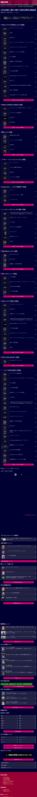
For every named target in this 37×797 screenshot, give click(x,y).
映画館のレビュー (7, 791)
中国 (2, 725)
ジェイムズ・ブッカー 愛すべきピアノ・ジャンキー (21, 107)
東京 (2, 716)
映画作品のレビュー (7, 782)
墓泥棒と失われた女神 (14, 135)
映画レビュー (18, 678)
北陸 (20, 723)
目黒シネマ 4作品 (6, 132)
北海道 (2, 720)
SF (1, 739)
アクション (3, 737)
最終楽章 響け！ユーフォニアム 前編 (18, 459)
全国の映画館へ (18, 731)
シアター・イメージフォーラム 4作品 (13, 159)
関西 (2, 718)
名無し (11, 32)
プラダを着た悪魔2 (14, 70)
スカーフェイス (13, 231)
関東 (20, 716)
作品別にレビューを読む (8, 783)
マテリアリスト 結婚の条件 (15, 112)
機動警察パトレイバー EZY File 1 (17, 445)
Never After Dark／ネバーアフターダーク (18, 75)
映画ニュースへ (18, 641)
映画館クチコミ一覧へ (18, 745)
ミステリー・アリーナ (14, 435)
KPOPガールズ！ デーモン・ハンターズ (18, 217)
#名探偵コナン (12, 684)
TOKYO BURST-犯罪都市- (15, 286)
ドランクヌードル (13, 199)
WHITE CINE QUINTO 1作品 (10, 357)
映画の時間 (3, 6)
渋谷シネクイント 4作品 (9, 274)
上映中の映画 (6, 777)
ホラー (20, 742)
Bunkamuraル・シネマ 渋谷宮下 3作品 (13, 187)
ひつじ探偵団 (13, 56)
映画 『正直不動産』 (14, 90)
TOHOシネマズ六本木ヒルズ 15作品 (12, 25)
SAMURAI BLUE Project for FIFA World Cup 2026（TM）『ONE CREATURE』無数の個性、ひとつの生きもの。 (21, 213)
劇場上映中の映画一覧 (18, 582)
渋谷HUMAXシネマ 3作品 (9, 251)
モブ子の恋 (12, 222)
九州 (2, 728)
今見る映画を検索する (11, 6)
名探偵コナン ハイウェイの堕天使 (17, 51)
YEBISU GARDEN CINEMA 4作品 (12, 105)
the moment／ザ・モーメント (16, 360)
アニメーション (22, 737)
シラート (12, 189)
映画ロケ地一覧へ (18, 747)
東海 (20, 718)
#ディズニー (18, 684)
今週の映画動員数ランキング (6, 561)
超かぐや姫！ (13, 259)
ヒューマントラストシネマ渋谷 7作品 (13, 209)
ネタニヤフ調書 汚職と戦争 (15, 167)
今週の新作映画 (6, 778)
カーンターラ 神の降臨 (15, 176)
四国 (20, 725)
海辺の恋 (12, 172)
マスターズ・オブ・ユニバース (16, 27)
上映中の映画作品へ (5, 762)
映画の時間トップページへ (6, 767)
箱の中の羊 (12, 37)
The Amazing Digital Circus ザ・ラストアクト (19, 440)
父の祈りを (12, 117)
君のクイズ (12, 80)
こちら (6, 468)
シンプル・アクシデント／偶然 (16, 194)
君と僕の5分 (12, 122)
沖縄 (20, 728)
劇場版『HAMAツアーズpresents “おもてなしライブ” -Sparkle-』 (21, 431)
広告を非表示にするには (30, 514)
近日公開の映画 (6, 779)
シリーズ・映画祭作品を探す (18, 686)
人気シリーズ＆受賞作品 (8, 781)
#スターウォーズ (4, 684)
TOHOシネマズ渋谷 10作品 (9, 301)
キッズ (20, 739)
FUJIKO (11, 241)
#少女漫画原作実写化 (27, 684)
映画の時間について (18, 759)
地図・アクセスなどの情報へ (18, 100)
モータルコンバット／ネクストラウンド (18, 47)
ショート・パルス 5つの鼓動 (16, 140)
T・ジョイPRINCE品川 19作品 (11, 370)
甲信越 (2, 723)
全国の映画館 (6, 789)
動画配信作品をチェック (18, 603)
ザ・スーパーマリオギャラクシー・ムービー (19, 66)
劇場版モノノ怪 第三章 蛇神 (16, 61)
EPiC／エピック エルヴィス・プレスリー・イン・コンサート (22, 282)
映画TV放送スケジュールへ (18, 707)
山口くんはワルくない (14, 254)
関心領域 (12, 144)
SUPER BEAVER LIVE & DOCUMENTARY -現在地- (20, 85)
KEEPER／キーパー (14, 236)
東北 (20, 720)
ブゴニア (12, 149)
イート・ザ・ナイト (14, 162)
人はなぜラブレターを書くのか (16, 454)
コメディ (3, 742)
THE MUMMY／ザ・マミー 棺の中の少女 (18, 94)
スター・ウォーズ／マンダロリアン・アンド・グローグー (22, 42)
